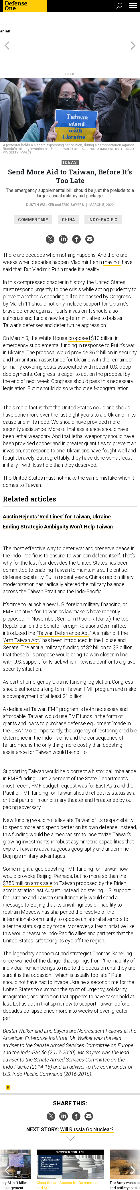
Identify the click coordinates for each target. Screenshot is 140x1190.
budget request (60, 760)
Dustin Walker (40, 179)
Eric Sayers (73, 179)
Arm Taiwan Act (21, 614)
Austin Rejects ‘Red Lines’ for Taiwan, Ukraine (57, 491)
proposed (79, 312)
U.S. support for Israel (37, 636)
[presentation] (7, 1147)
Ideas (70, 136)
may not (112, 236)
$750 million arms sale (27, 857)
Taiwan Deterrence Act (63, 607)
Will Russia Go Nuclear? (87, 1103)
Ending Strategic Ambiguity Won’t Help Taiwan (58, 501)
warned (24, 935)
